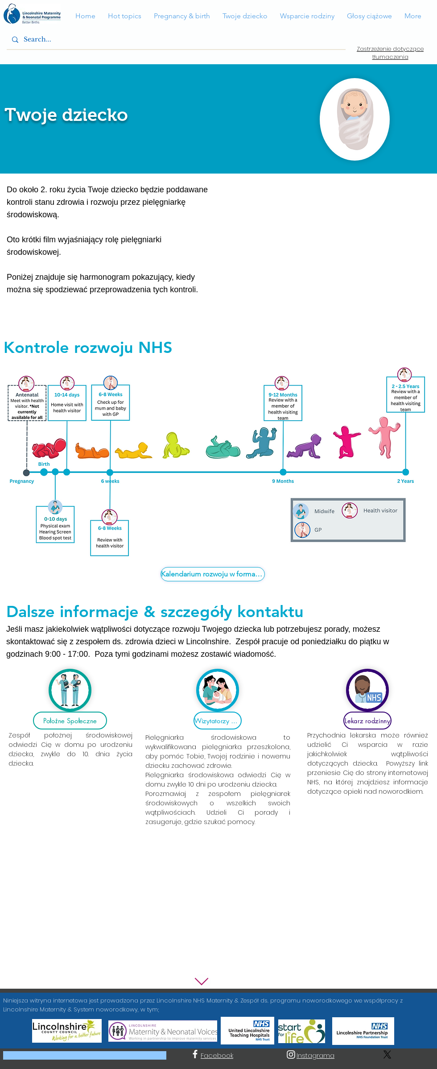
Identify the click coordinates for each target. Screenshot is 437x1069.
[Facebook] (195, 1054)
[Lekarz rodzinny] (367, 720)
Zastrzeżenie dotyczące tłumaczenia (390, 53)
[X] (387, 1054)
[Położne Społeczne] (70, 720)
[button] (85, 16)
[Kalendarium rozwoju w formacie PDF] (213, 574)
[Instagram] (291, 1054)
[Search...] (175, 39)
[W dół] (201, 981)
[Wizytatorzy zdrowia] (218, 720)
